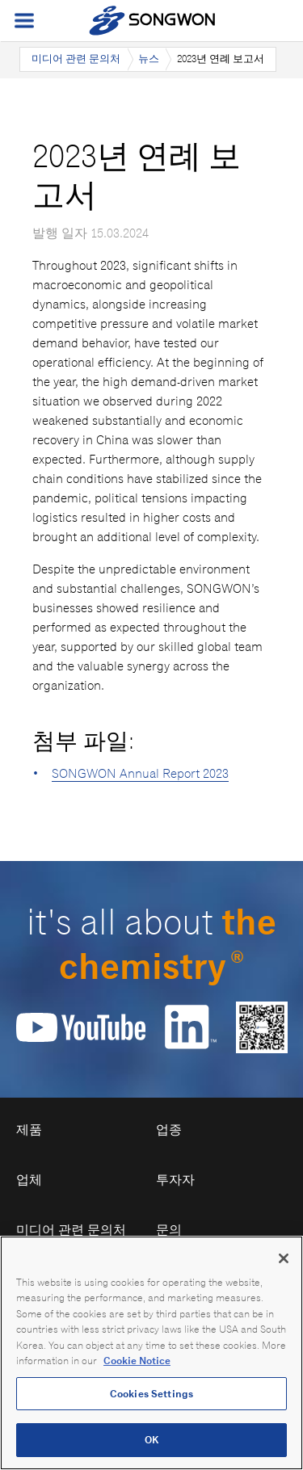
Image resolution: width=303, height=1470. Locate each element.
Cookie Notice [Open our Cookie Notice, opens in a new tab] (136, 1360)
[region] (151, 1353)
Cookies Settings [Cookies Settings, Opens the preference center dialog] (151, 1394)
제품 (29, 1129)
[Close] (283, 1258)
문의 (169, 1229)
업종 (169, 1129)
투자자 (175, 1179)
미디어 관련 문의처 (76, 58)
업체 (29, 1179)
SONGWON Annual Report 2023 (140, 773)
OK (151, 1440)
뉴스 (148, 58)
